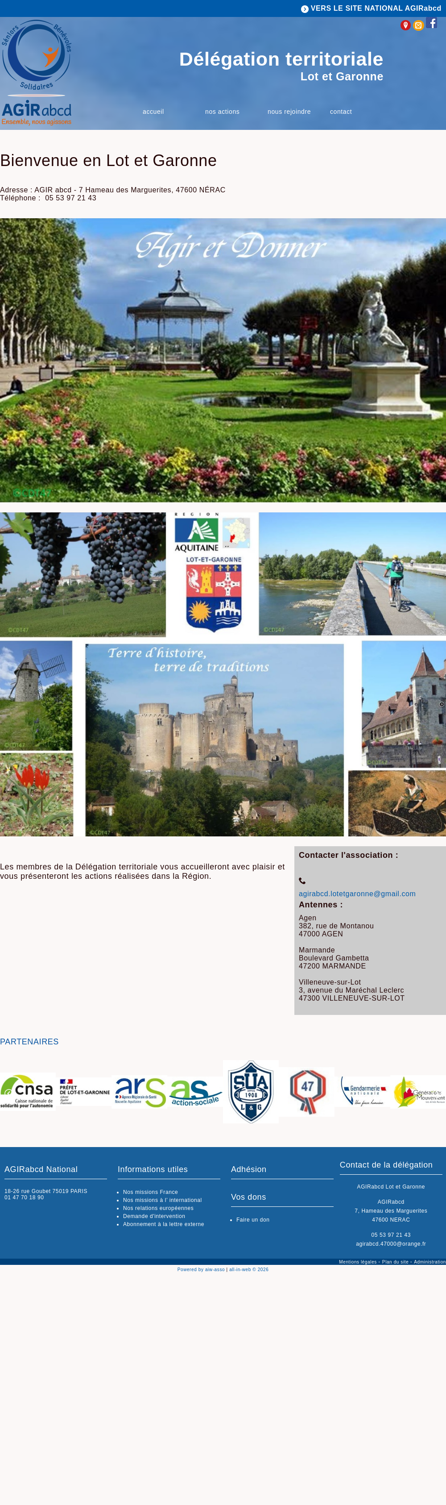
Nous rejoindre (289, 111)
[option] (28, 1092)
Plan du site (396, 1262)
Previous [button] (8, 1093)
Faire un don (253, 1220)
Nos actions (222, 111)
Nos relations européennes (158, 1208)
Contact (341, 111)
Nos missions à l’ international (162, 1200)
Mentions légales (358, 1262)
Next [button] (437, 1093)
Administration (430, 1262)
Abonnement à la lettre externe (163, 1224)
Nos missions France (150, 1192)
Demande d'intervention (154, 1216)
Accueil (153, 111)
